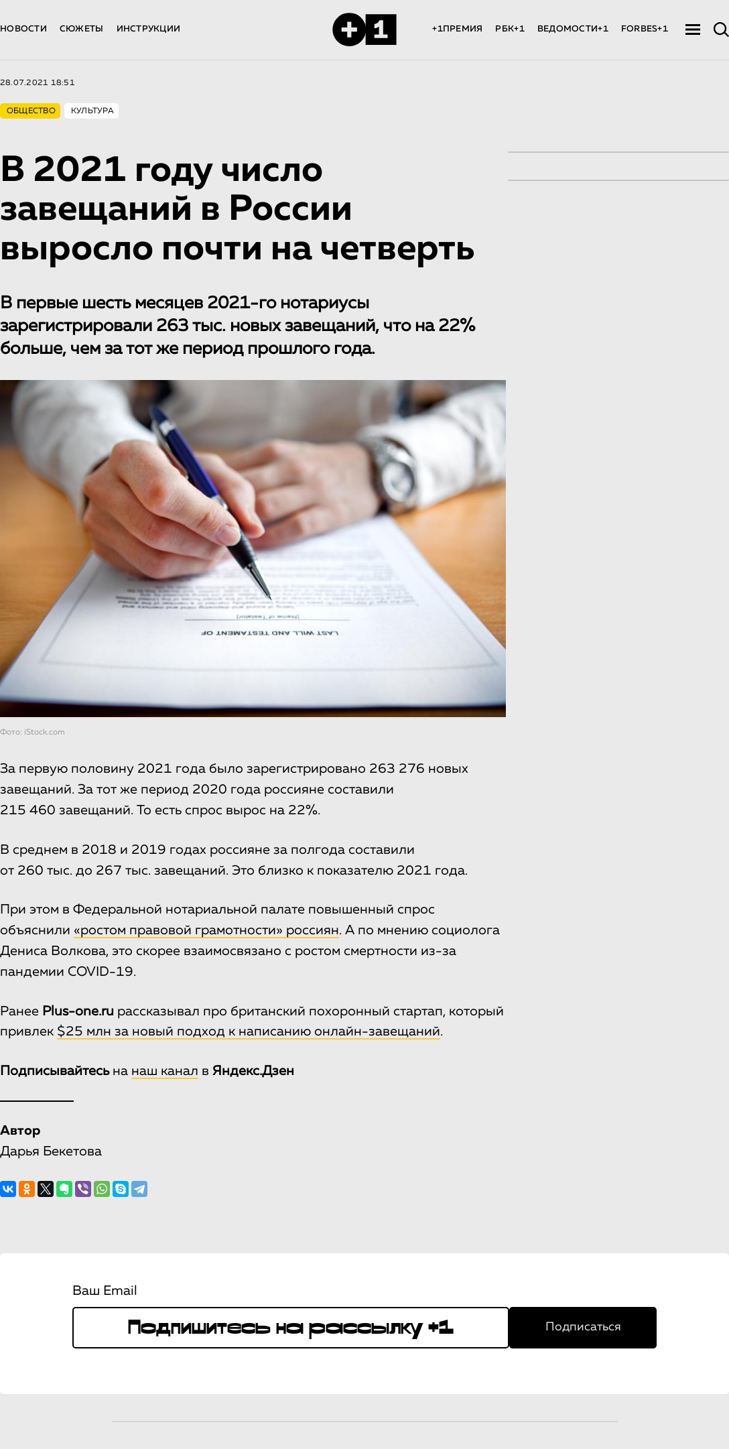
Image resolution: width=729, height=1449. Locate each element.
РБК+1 (509, 29)
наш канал (164, 1071)
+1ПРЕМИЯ (457, 29)
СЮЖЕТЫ (82, 29)
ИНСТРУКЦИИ (149, 29)
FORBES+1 (644, 29)
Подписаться (583, 1327)
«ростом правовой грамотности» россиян (206, 930)
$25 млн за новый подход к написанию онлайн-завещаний (248, 1031)
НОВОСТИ (23, 29)
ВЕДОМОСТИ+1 (572, 29)
